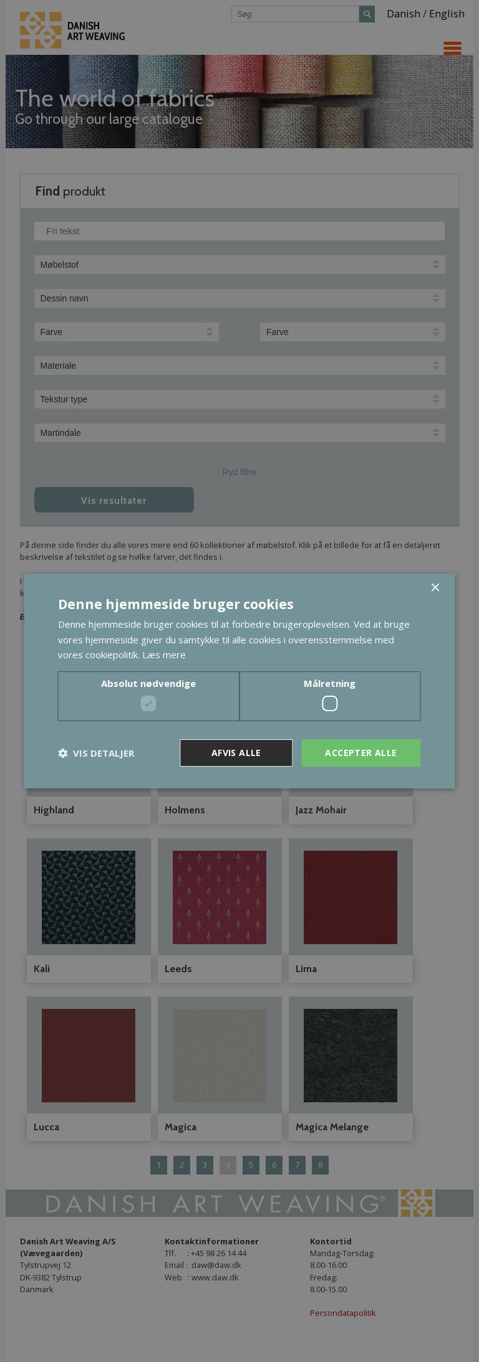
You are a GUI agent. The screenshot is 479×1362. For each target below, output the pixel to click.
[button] (96, 753)
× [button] (435, 588)
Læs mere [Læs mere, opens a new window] (164, 654)
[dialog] (239, 681)
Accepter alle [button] (361, 753)
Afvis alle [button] (236, 753)
